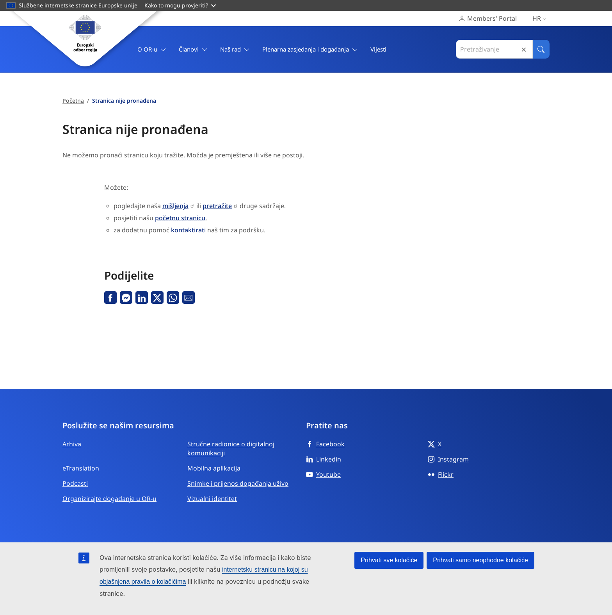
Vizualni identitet (212, 498)
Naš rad (235, 49)
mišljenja (175, 205)
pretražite (217, 205)
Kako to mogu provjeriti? (180, 5)
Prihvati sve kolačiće (389, 560)
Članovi (193, 49)
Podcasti (75, 483)
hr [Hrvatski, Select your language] (541, 18)
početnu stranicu (180, 218)
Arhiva (71, 444)
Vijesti (378, 49)
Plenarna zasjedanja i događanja (310, 49)
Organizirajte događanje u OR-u (109, 498)
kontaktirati (189, 230)
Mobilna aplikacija (213, 468)
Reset (524, 49)
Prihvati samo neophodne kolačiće (480, 560)
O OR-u (151, 49)
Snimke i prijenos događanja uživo (237, 483)
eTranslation (80, 468)
